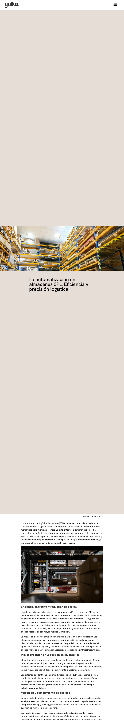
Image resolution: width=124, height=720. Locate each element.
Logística (85, 516)
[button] (115, 5)
